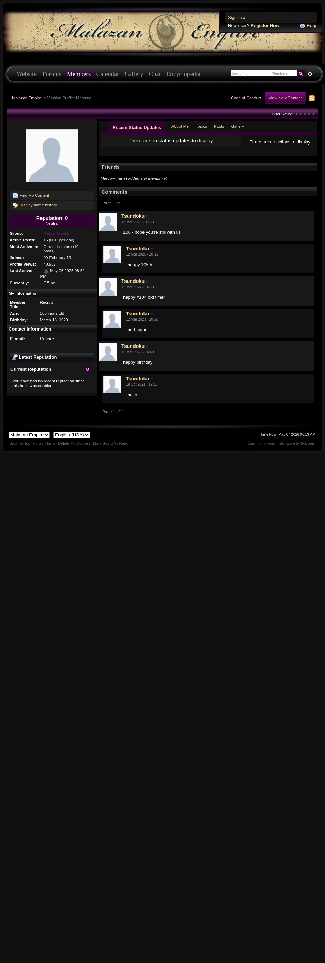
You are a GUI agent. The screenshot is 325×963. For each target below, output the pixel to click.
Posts (219, 126)
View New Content (285, 97)
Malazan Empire (26, 97)
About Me (180, 126)
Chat (155, 74)
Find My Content (31, 195)
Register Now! (266, 25)
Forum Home (44, 449)
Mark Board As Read (110, 449)
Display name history (35, 205)
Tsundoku (133, 221)
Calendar (107, 74)
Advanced (310, 74)
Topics (201, 126)
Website (27, 74)
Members (79, 74)
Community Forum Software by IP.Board (281, 449)
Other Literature (58, 246)
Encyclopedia (183, 74)
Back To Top (20, 449)
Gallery (133, 74)
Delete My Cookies (74, 449)
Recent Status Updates (137, 127)
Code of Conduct (246, 97)
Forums (52, 74)
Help (308, 26)
